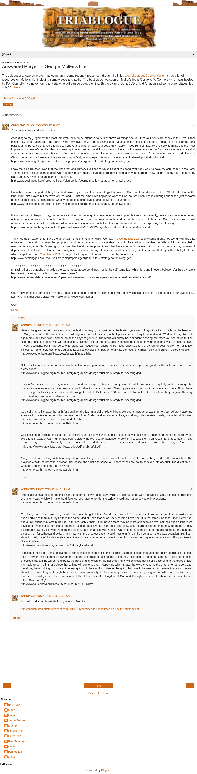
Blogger (106, 770)
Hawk (11, 715)
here (17, 87)
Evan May (14, 704)
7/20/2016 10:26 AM (57, 324)
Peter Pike (14, 735)
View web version (98, 693)
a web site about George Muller (144, 75)
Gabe (11, 710)
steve (11, 756)
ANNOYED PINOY (22, 124)
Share (8, 104)
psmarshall (15, 751)
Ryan (11, 746)
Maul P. (12, 725)
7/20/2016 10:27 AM (57, 489)
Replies (20, 318)
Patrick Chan (16, 730)
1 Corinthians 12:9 (128, 238)
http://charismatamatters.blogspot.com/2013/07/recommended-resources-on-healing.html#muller (80, 608)
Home (98, 686)
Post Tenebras (17, 741)
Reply (14, 309)
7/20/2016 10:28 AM (57, 595)
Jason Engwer (17, 720)
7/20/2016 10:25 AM (48, 124)
